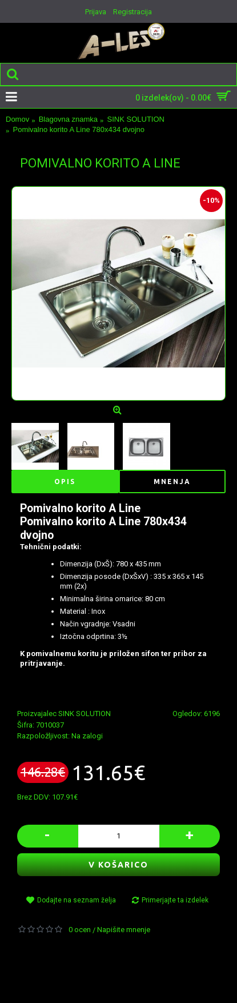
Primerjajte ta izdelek (175, 900)
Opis (64, 481)
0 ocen (80, 929)
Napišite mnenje (123, 929)
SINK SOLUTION (84, 713)
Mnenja (172, 481)
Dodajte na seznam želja (76, 900)
